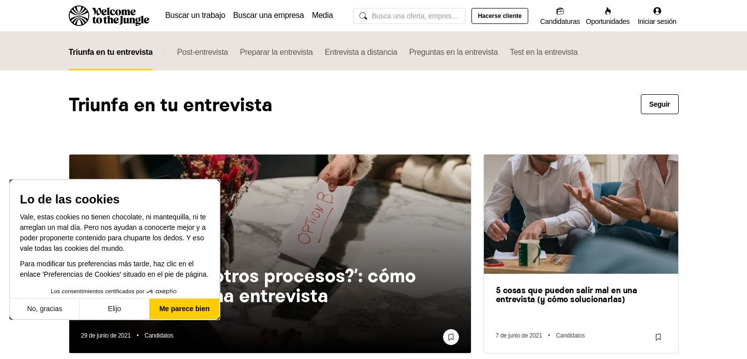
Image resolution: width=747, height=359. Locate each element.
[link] (270, 286)
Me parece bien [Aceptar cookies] (184, 309)
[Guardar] (451, 337)
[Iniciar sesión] (657, 15)
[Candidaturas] (560, 15)
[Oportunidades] (608, 15)
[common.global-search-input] (409, 16)
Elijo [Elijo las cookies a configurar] (114, 309)
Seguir (659, 104)
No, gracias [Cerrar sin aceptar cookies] (44, 309)
